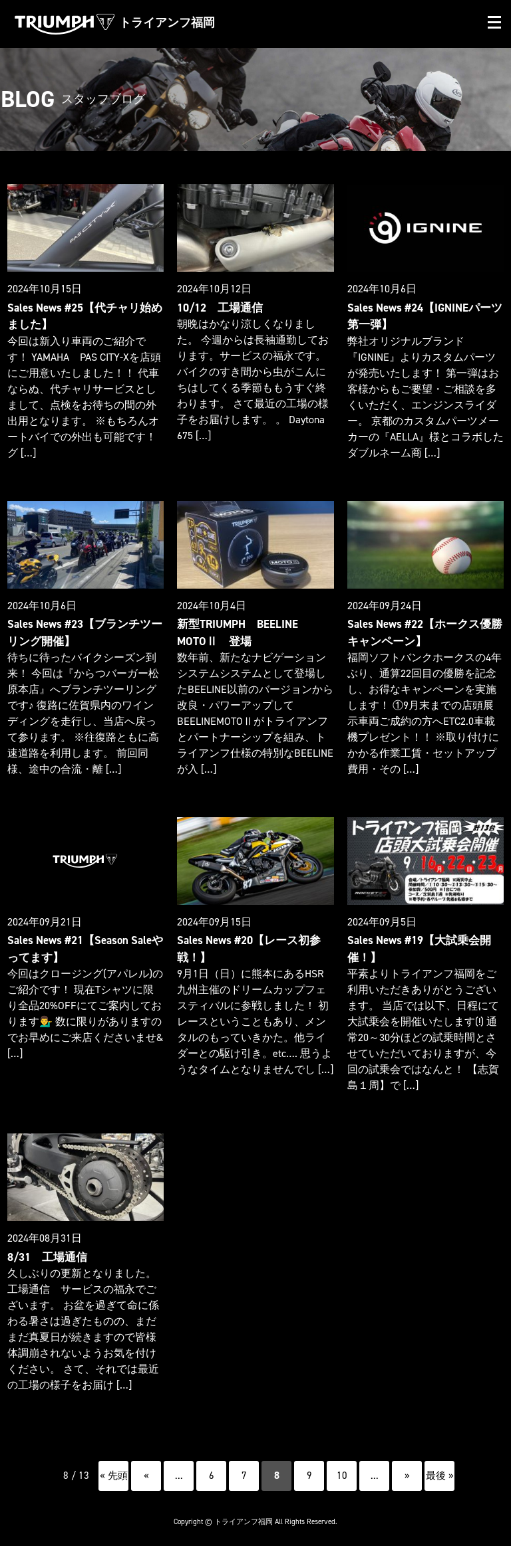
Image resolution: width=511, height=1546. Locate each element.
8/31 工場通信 (45, 1251)
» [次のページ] (407, 1469)
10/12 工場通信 (218, 307)
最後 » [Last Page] (440, 1469)
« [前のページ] (146, 1469)
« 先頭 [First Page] (114, 1469)
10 (342, 1469)
